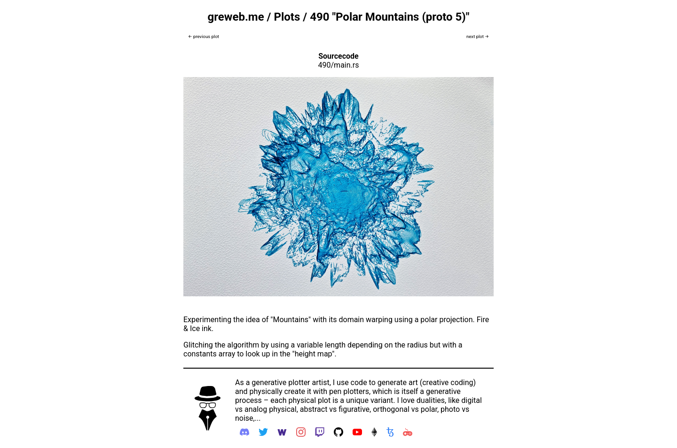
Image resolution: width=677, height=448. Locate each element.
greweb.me (236, 16)
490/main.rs (338, 65)
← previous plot (203, 36)
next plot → (477, 36)
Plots (287, 16)
